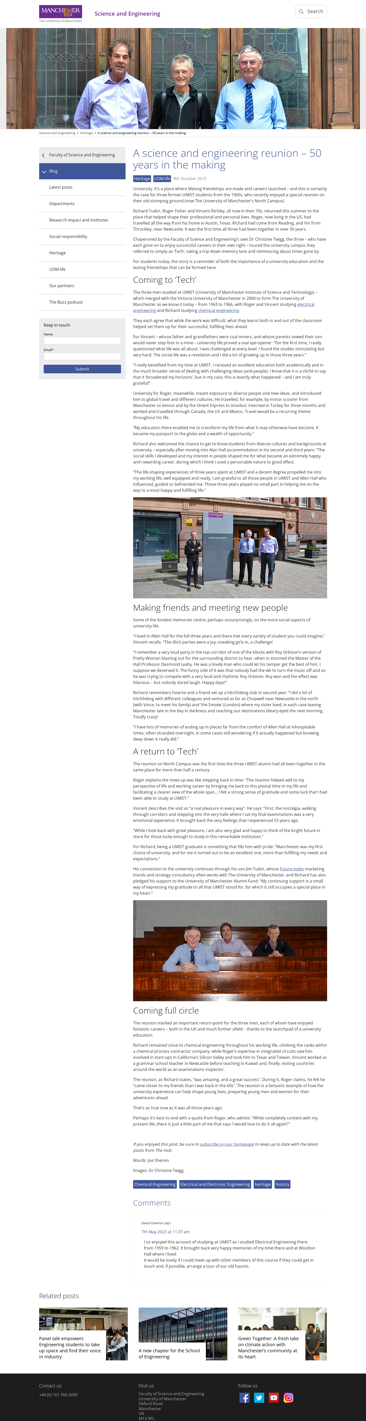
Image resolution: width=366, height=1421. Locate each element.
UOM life (57, 269)
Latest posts (60, 187)
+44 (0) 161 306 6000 (58, 1395)
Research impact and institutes (78, 220)
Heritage (57, 253)
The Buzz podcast (66, 302)
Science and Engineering (57, 133)
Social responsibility (68, 236)
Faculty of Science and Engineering (82, 155)
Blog (53, 171)
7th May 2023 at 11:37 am (165, 1232)
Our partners (61, 285)
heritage (263, 1184)
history (282, 1184)
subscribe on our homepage (227, 1144)
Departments (62, 203)
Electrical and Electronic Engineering (215, 1184)
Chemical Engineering (155, 1184)
